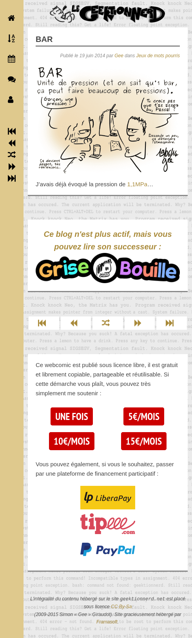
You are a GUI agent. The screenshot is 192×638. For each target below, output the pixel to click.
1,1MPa (137, 184)
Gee (118, 55)
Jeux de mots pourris (158, 55)
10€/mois (72, 441)
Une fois (71, 416)
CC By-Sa (121, 606)
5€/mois (143, 416)
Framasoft (107, 622)
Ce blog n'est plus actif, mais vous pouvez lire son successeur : (108, 256)
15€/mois (144, 441)
